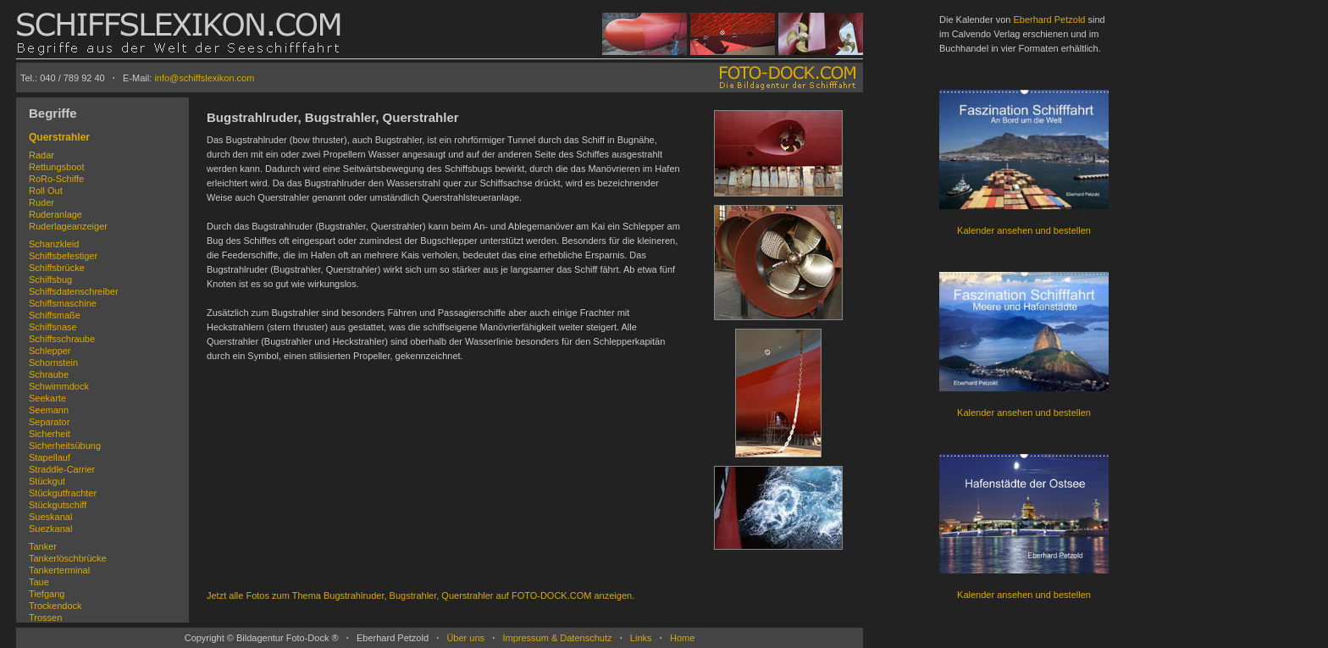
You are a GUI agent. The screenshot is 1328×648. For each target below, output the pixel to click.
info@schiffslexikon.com (204, 78)
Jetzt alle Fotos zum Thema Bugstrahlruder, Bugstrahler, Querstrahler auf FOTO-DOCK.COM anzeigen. (420, 595)
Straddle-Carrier (62, 469)
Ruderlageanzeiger (68, 226)
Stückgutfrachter (63, 493)
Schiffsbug (50, 279)
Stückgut (47, 481)
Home (682, 638)
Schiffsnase (53, 327)
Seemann (49, 410)
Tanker (43, 546)
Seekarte (47, 398)
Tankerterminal (59, 570)
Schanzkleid (54, 244)
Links (641, 638)
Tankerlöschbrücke (68, 558)
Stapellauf (49, 457)
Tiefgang (46, 594)
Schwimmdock (59, 386)
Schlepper (50, 351)
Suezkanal (50, 528)
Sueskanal (50, 517)
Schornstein (53, 362)
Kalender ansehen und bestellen (1024, 230)
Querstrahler (59, 137)
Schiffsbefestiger (63, 256)
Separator (49, 422)
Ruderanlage (55, 214)
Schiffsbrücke (57, 268)
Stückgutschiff (57, 505)
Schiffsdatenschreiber (74, 291)
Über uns (465, 638)
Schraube (49, 374)
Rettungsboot (56, 167)
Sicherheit (49, 434)
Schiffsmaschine (63, 303)
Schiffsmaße (54, 315)
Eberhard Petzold (1049, 19)
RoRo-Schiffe (56, 179)
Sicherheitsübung (65, 445)
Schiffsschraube (62, 339)
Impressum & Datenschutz (556, 638)
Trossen (45, 617)
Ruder (41, 202)
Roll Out (46, 191)
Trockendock (55, 606)
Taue (39, 582)
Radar (41, 155)
